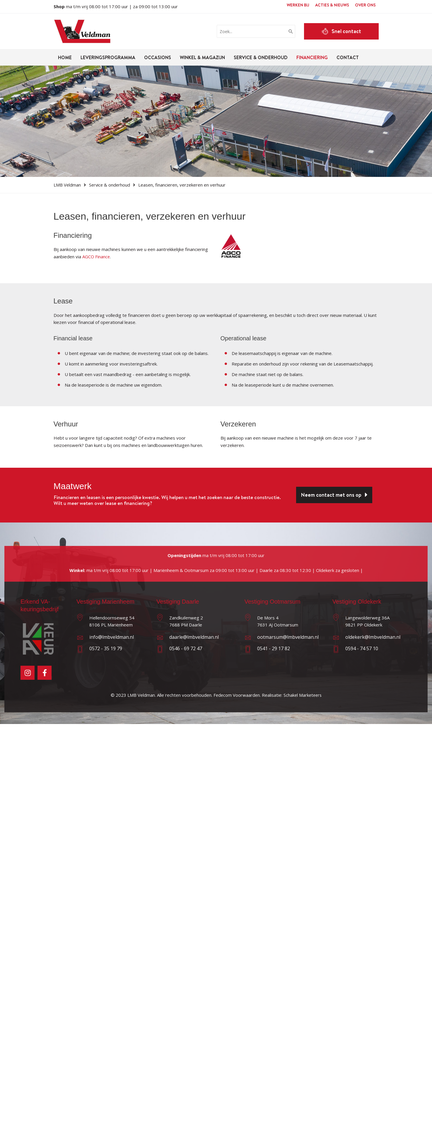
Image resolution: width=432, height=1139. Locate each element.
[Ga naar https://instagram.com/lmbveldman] (28, 673)
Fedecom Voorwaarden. (236, 695)
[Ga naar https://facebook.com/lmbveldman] (44, 673)
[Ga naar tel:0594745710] (368, 650)
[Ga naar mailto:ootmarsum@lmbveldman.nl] (283, 638)
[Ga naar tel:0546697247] (195, 650)
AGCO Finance (96, 256)
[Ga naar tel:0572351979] (112, 650)
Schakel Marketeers (303, 695)
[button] (341, 31)
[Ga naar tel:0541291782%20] (283, 650)
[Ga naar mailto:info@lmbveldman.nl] (112, 638)
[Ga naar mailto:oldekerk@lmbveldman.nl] (368, 638)
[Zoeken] (291, 31)
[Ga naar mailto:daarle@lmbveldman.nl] (195, 638)
